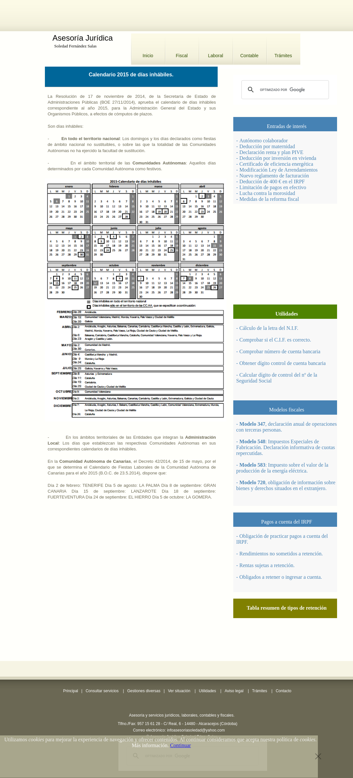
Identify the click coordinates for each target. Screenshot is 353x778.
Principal (70, 691)
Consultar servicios (102, 691)
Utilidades (207, 691)
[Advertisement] (176, 14)
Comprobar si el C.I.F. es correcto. (275, 340)
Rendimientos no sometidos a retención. (281, 553)
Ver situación (179, 691)
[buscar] (284, 90)
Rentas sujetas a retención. (267, 565)
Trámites (283, 55)
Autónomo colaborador (263, 140)
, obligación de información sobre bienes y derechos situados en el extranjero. (285, 485)
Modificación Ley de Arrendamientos (278, 170)
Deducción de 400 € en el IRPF (272, 181)
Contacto (283, 691)
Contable (249, 55)
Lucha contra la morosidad (267, 193)
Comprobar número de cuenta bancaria (279, 351)
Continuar (180, 745)
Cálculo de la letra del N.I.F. (268, 328)
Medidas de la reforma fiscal (269, 199)
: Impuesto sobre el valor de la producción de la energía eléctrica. (282, 467)
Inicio (148, 55)
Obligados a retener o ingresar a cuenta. (280, 577)
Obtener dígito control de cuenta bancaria (282, 363)
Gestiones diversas (143, 691)
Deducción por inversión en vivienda (277, 158)
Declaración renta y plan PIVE (271, 152)
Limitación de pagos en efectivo (272, 187)
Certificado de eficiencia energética (276, 164)
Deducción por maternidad (267, 146)
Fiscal (182, 55)
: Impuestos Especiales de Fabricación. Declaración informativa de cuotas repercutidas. (285, 447)
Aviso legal (233, 691)
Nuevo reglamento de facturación (274, 175)
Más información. (150, 745)
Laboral (215, 55)
